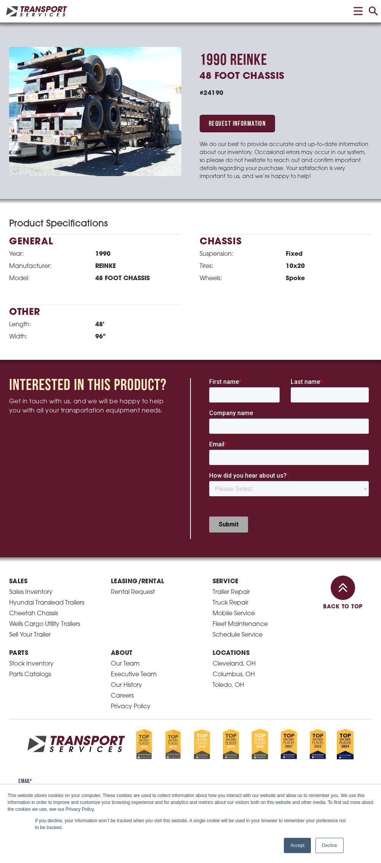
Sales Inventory (31, 592)
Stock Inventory (31, 664)
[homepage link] (36, 11)
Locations (231, 653)
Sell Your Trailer (30, 635)
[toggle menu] (358, 11)
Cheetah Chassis (33, 614)
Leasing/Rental (138, 582)
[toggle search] (373, 11)
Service (226, 582)
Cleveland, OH (234, 664)
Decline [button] (329, 845)
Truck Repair (230, 603)
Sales (18, 582)
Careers (122, 696)
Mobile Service (234, 614)
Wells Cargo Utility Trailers (44, 624)
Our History (126, 685)
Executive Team (134, 675)
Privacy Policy (130, 707)
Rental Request (133, 592)
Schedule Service (238, 635)
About (122, 653)
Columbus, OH (234, 675)
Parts (18, 653)
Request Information (237, 124)
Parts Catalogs (30, 675)
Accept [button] (297, 845)
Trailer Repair (231, 592)
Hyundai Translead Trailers (46, 603)
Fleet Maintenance (240, 624)
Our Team (125, 664)
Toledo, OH (228, 685)
